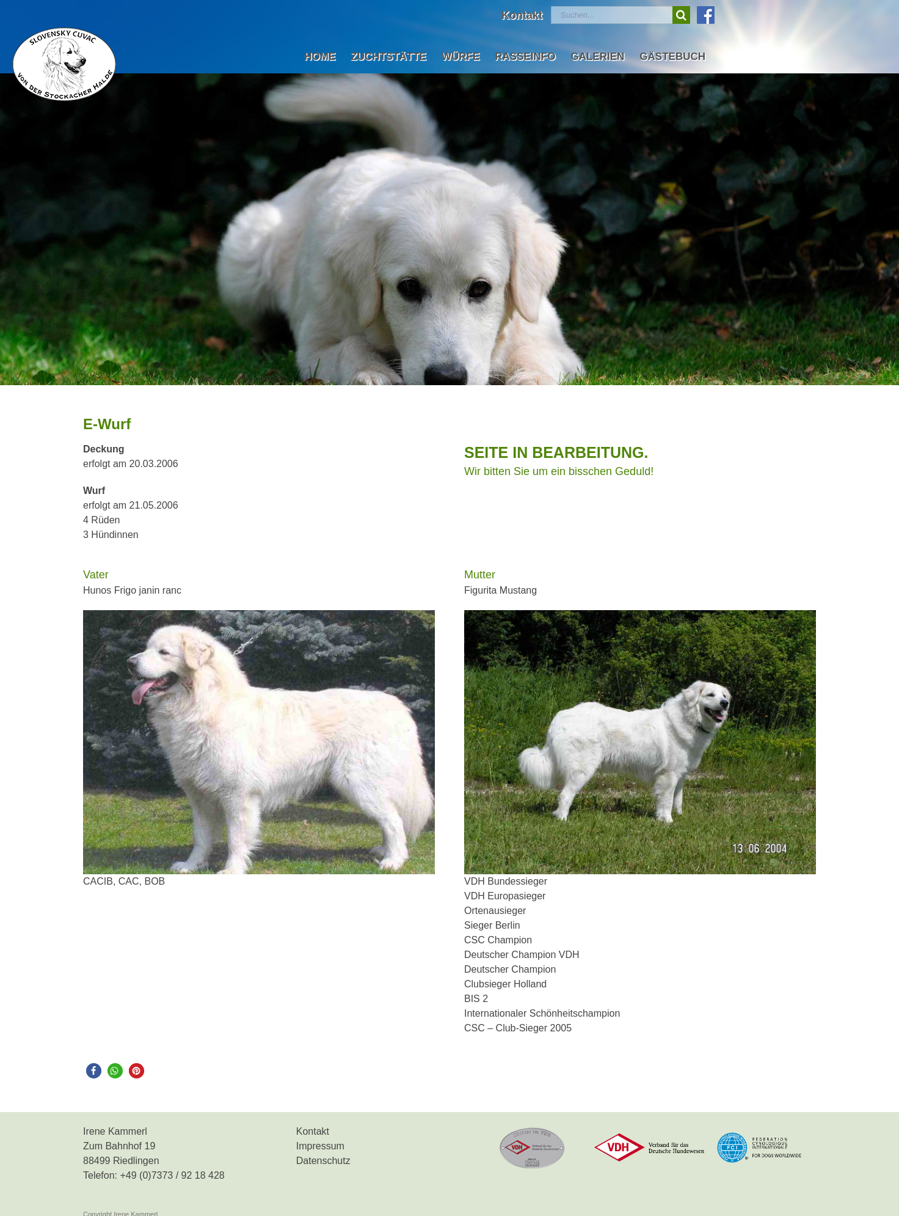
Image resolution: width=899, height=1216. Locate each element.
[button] (93, 1070)
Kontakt (312, 1131)
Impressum (320, 1146)
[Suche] (681, 15)
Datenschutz (323, 1160)
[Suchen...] (611, 15)
